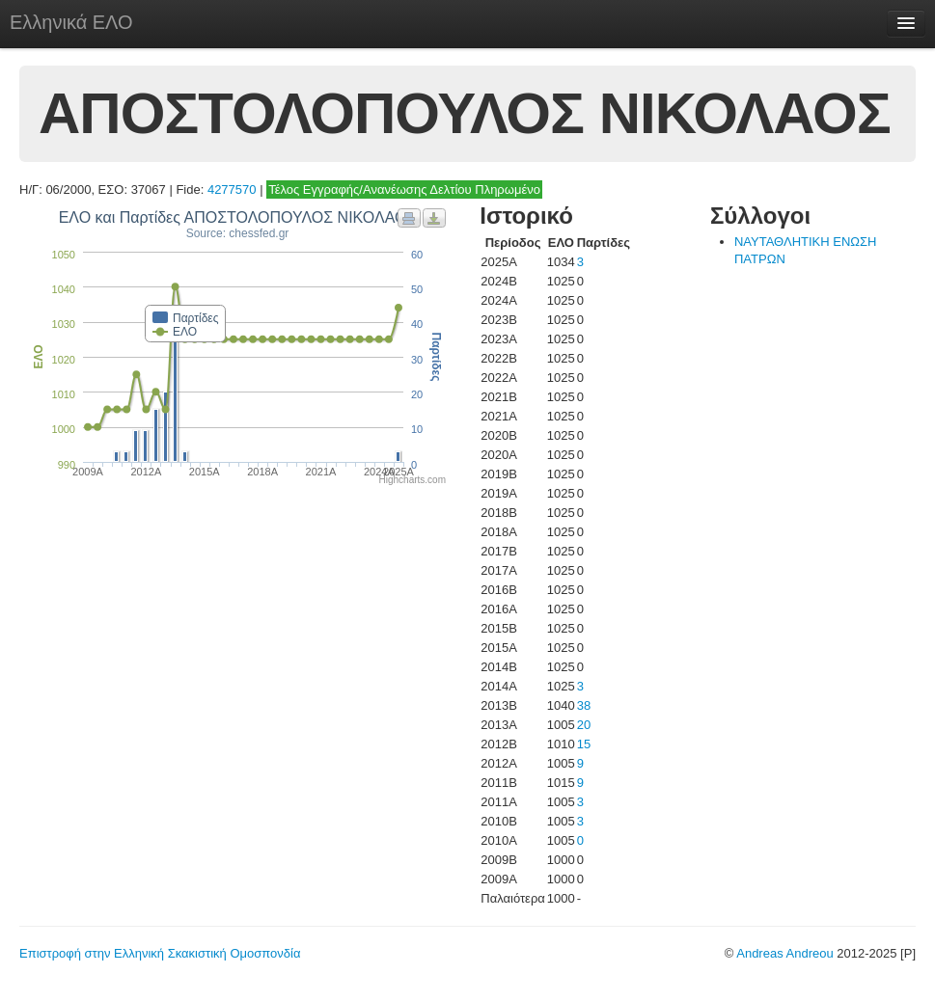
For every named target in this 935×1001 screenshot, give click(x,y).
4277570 (232, 189)
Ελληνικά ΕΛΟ (71, 22)
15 (584, 744)
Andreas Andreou (784, 953)
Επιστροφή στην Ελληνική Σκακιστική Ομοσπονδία (159, 953)
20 (584, 724)
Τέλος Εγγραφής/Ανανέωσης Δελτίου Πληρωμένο (404, 189)
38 (584, 705)
